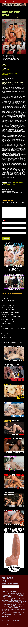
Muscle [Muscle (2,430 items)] (14, 608)
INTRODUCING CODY (8, 319)
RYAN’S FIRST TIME (8, 314)
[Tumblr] (5, 581)
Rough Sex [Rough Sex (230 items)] (4, 609)
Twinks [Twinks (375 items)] (14, 612)
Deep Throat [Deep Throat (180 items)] (4, 603)
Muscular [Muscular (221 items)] (20, 608)
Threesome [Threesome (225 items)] (9, 612)
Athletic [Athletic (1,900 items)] (7, 593)
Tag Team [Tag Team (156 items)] (19, 611)
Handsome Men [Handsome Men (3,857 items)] (9, 606)
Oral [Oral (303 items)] (23, 608)
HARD (4, 335)
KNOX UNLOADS (7, 323)
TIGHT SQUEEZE (7, 333)
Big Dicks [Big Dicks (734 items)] (13, 595)
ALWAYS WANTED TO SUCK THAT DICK (13, 342)
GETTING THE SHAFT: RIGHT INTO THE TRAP (14, 326)
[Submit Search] (3, 586)
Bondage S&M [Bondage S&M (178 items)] (22, 597)
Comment (4, 205)
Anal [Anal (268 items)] (3, 593)
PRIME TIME (6, 296)
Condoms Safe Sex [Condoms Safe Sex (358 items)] (18, 600)
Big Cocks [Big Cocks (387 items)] (7, 595)
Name (3, 220)
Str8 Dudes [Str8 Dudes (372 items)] (11, 611)
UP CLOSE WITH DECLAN (9, 309)
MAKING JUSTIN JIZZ (8, 307)
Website (3, 230)
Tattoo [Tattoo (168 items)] (22, 611)
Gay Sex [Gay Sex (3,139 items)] (6, 604)
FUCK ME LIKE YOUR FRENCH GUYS (12, 340)
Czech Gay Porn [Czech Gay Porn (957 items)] (8, 601)
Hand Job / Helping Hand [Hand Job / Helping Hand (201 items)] (20, 604)
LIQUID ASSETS (7, 298)
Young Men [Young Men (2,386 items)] (18, 614)
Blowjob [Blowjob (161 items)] (17, 597)
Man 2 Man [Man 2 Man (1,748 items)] (6, 608)
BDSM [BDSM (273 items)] (20, 593)
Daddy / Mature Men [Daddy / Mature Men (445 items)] (20, 601)
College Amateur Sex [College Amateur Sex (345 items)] (18, 598)
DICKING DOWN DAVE (8, 300)
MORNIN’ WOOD (7, 337)
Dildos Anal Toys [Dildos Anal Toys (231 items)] (11, 603)
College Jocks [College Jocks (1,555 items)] (7, 600)
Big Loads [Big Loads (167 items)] (14, 597)
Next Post (22, 195)
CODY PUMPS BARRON (9, 303)
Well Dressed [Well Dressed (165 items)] (9, 614)
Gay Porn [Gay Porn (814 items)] (21, 603)
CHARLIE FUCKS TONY (8, 321)
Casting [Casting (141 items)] (11, 598)
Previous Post (7, 195)
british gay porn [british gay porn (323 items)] (6, 598)
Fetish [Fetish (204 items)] (16, 603)
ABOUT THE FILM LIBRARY (10, 619)
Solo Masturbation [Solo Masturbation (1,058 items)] (13, 609)
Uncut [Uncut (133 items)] (17, 612)
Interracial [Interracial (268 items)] (20, 606)
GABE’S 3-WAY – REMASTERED (11, 312)
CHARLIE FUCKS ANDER (9, 305)
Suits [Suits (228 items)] (16, 611)
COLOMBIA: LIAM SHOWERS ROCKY (12, 316)
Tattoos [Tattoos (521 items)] (4, 612)
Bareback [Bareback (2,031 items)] (15, 593)
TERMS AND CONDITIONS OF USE (11, 620)
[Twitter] (3, 581)
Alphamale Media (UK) (12, 17)
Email (3, 225)
